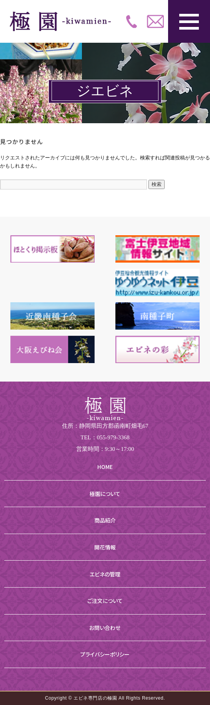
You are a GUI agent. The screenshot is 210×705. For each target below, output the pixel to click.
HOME (105, 467)
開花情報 (105, 547)
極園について (105, 493)
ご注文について (105, 601)
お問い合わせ (104, 627)
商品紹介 (105, 520)
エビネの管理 (105, 574)
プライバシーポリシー (105, 654)
